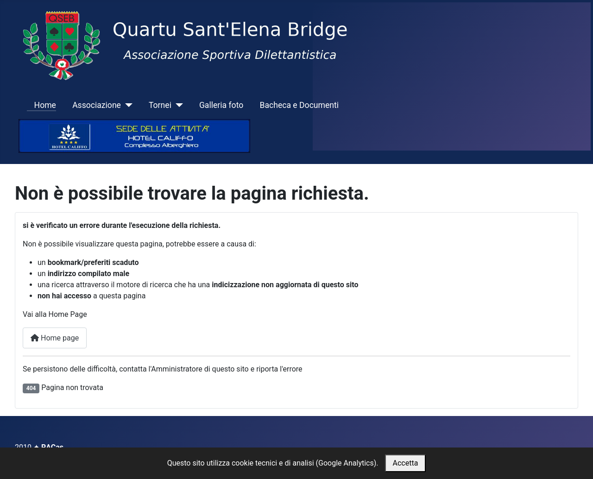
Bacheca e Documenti (299, 105)
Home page (55, 338)
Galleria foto (221, 105)
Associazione (96, 105)
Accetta (405, 463)
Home (41, 105)
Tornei (160, 105)
